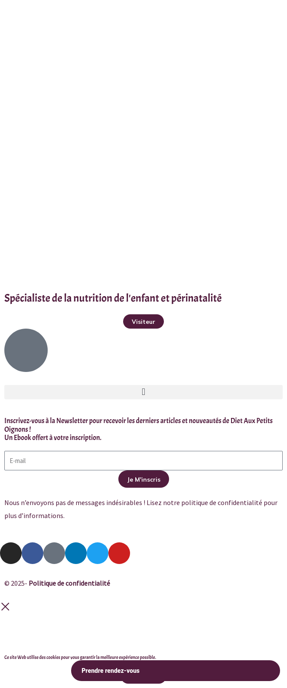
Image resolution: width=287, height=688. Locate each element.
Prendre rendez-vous (176, 671)
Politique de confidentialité (69, 583)
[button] (143, 392)
